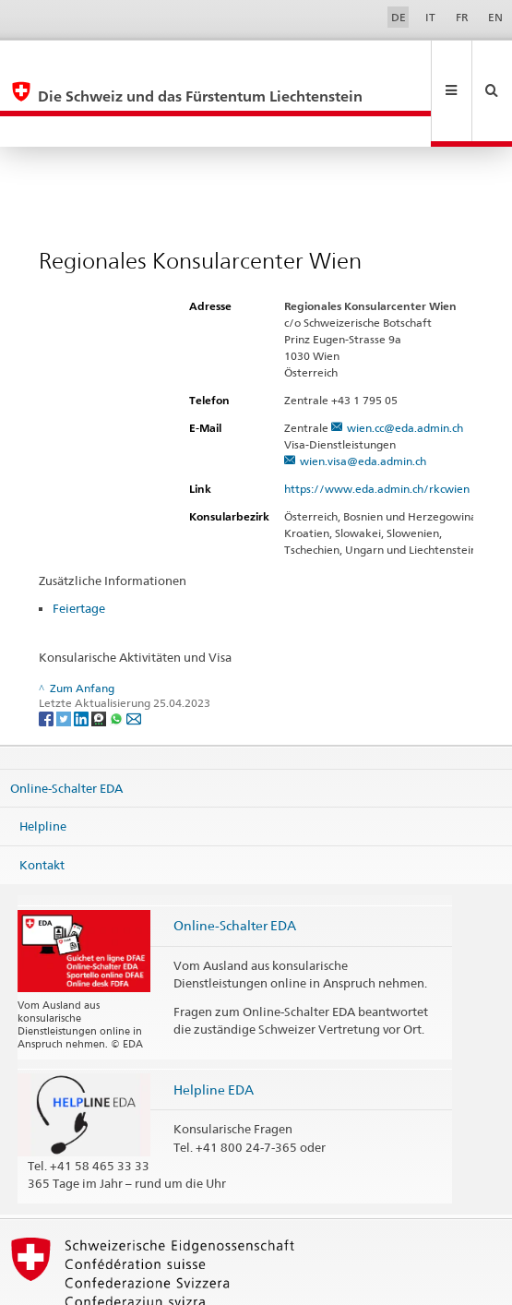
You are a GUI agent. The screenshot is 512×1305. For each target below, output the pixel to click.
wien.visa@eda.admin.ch (363, 399)
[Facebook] (47, 656)
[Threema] (100, 656)
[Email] (133, 656)
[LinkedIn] (82, 656)
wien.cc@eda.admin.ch (405, 366)
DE (398, 17)
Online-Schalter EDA (66, 725)
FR (462, 17)
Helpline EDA (213, 1028)
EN (495, 17)
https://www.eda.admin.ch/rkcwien (384, 427)
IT (430, 17)
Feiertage (79, 546)
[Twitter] (65, 656)
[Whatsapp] (117, 656)
